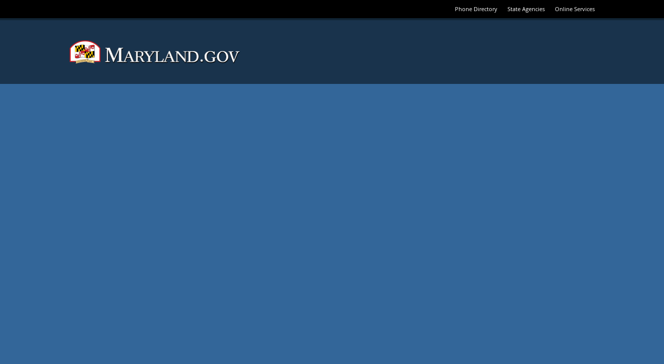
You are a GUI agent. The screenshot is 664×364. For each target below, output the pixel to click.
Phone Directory (476, 9)
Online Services (575, 9)
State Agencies (526, 9)
